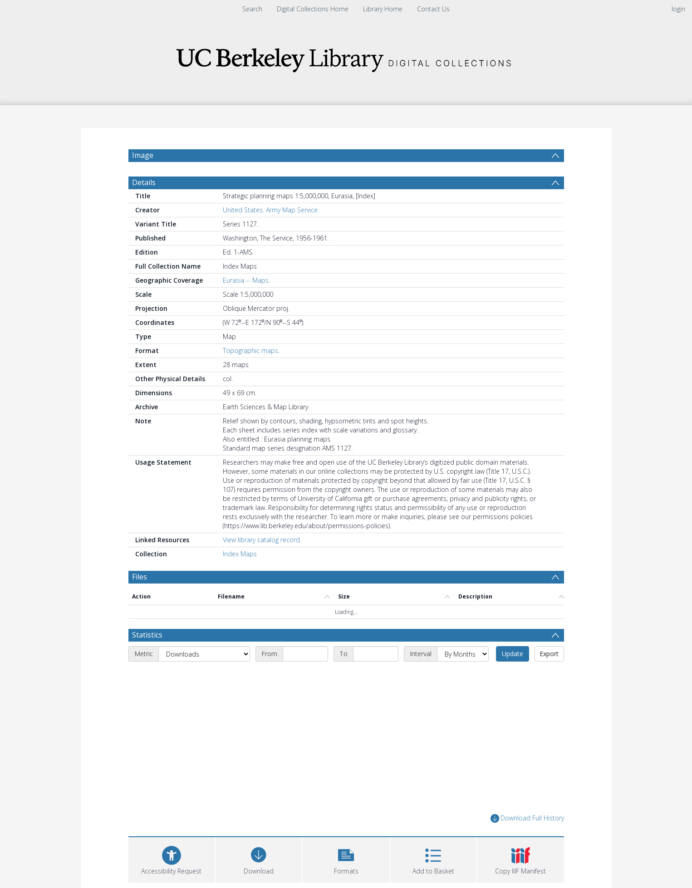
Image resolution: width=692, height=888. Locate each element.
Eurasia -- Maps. (246, 280)
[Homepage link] (346, 57)
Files (139, 577)
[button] (346, 858)
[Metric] (204, 654)
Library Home (382, 9)
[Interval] (463, 654)
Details (144, 182)
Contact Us (433, 9)
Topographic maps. (251, 350)
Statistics (147, 635)
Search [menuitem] (252, 9)
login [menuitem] (678, 9)
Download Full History (527, 818)
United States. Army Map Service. (271, 210)
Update (512, 653)
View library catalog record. (262, 539)
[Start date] (305, 654)
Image (142, 155)
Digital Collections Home (312, 9)
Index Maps (240, 553)
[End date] (375, 654)
